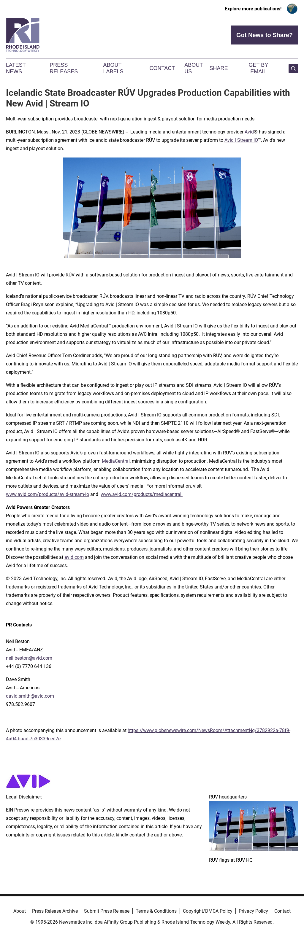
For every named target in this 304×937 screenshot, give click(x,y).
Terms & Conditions (156, 911)
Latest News (16, 68)
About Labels (113, 68)
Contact (162, 68)
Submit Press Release (106, 911)
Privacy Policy (253, 911)
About (19, 911)
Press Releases (64, 68)
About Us (193, 68)
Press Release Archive (55, 911)
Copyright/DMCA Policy (207, 911)
